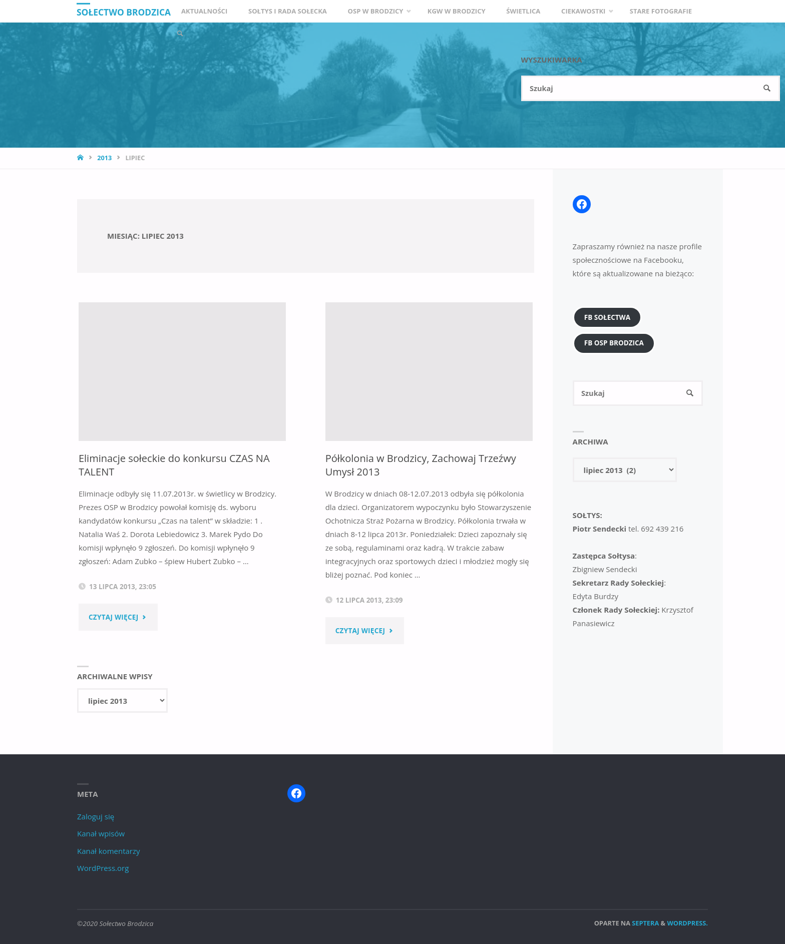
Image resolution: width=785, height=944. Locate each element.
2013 (104, 157)
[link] (270, 34)
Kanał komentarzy (108, 850)
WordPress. (687, 922)
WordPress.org (103, 867)
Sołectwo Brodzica (126, 12)
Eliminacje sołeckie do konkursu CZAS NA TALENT (168, 465)
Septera (644, 922)
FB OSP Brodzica (614, 342)
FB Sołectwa (607, 317)
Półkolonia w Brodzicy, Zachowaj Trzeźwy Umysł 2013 (402, 465)
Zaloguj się (95, 816)
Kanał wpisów (101, 833)
